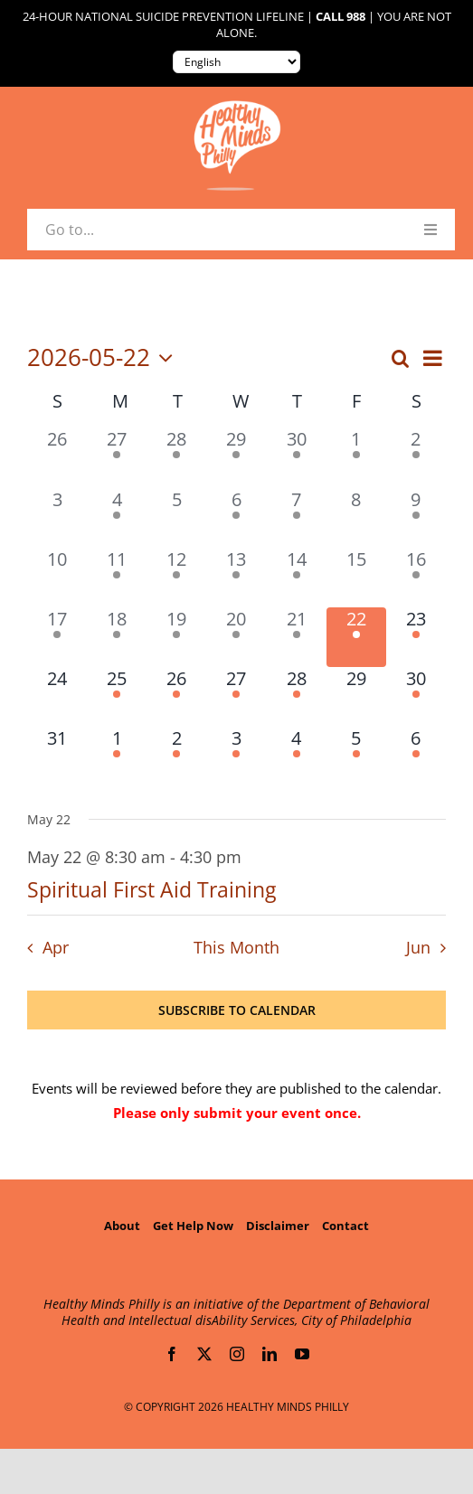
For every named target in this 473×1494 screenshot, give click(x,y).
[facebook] (172, 1354)
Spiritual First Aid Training (151, 889)
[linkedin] (269, 1354)
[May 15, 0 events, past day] (356, 577)
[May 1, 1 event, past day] (356, 457)
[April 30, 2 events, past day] (296, 457)
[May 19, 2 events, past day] (176, 637)
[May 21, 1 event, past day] (296, 637)
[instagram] (237, 1354)
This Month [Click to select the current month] (236, 947)
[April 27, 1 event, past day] (117, 457)
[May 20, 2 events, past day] (236, 637)
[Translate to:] (236, 62)
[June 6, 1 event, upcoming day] (416, 756)
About (122, 1225)
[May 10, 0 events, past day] (57, 577)
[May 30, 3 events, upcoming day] (416, 697)
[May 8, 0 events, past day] (356, 518)
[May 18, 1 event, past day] (117, 637)
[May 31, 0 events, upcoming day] (57, 756)
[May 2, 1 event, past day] (416, 457)
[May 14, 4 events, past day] (296, 577)
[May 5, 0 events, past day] (176, 518)
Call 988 (340, 16)
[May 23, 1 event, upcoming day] (416, 637)
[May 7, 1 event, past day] (296, 518)
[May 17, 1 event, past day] (57, 637)
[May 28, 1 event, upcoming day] (296, 697)
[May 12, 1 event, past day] (176, 577)
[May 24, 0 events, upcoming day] (57, 697)
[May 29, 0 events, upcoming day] (356, 697)
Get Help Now (193, 1225)
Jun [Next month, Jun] (418, 947)
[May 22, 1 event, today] (356, 637)
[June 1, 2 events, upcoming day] (117, 756)
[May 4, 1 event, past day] (117, 518)
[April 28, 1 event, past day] (176, 457)
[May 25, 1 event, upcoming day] (117, 697)
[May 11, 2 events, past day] (117, 577)
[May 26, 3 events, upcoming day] (176, 697)
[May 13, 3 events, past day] (236, 577)
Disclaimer (277, 1225)
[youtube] (302, 1354)
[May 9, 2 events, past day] (416, 518)
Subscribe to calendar (237, 1010)
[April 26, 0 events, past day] (57, 457)
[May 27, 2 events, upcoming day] (236, 697)
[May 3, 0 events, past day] (57, 518)
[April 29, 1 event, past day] (236, 457)
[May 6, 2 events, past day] (236, 518)
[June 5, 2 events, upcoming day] (356, 756)
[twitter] (204, 1354)
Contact (345, 1225)
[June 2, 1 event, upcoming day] (176, 756)
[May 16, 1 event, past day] (416, 577)
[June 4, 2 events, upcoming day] (296, 756)
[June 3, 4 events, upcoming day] (236, 756)
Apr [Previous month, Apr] (56, 947)
